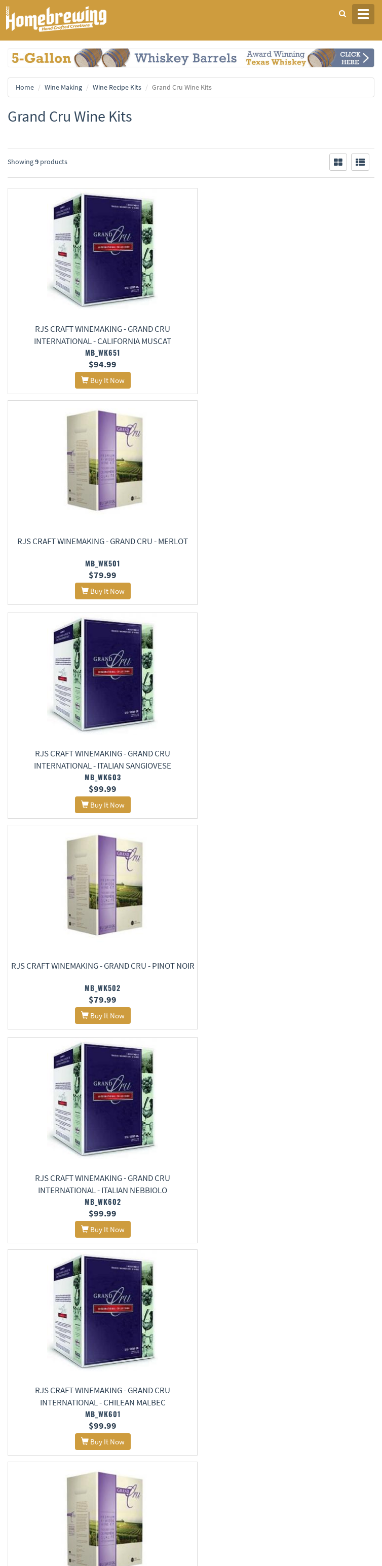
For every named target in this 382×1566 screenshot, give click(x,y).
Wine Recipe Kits (117, 87)
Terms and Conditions (37, 1346)
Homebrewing (71, 19)
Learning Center (220, 1393)
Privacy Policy (27, 1333)
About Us (219, 1308)
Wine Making (63, 87)
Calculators (214, 1420)
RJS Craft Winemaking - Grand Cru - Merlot (286, 328)
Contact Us (213, 1333)
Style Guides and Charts (231, 1406)
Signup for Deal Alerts (191, 1485)
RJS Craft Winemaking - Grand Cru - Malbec (287, 970)
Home (25, 87)
